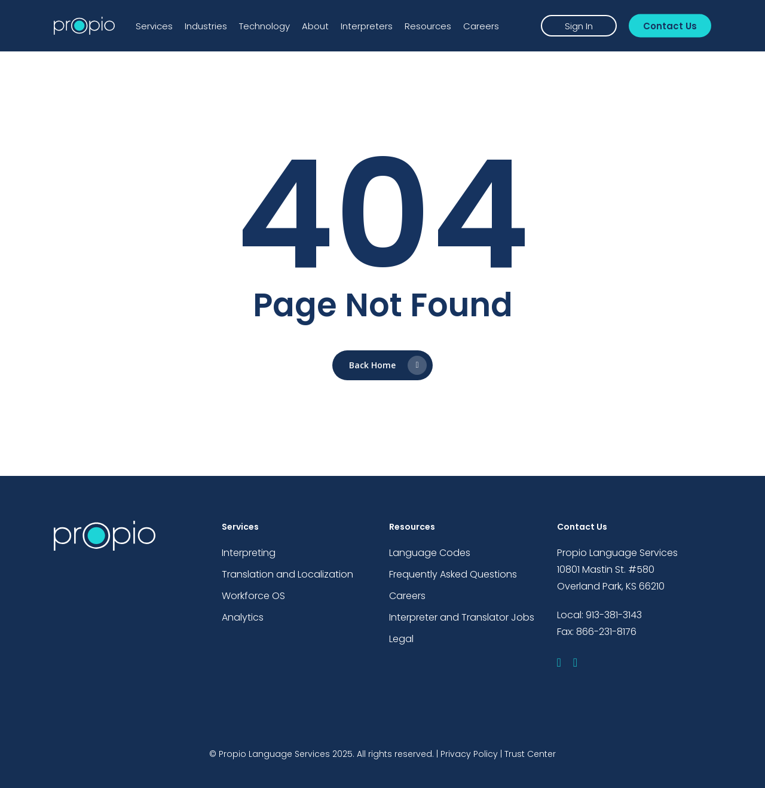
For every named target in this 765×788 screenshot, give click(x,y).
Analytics (243, 617)
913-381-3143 (614, 615)
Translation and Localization (287, 574)
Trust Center (530, 754)
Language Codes (429, 553)
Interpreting (249, 553)
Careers (407, 596)
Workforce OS (253, 596)
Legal (401, 639)
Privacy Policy (469, 754)
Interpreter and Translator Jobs (461, 617)
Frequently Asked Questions (453, 574)
